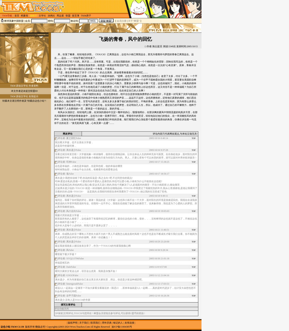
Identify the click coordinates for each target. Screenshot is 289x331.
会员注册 (121, 20)
